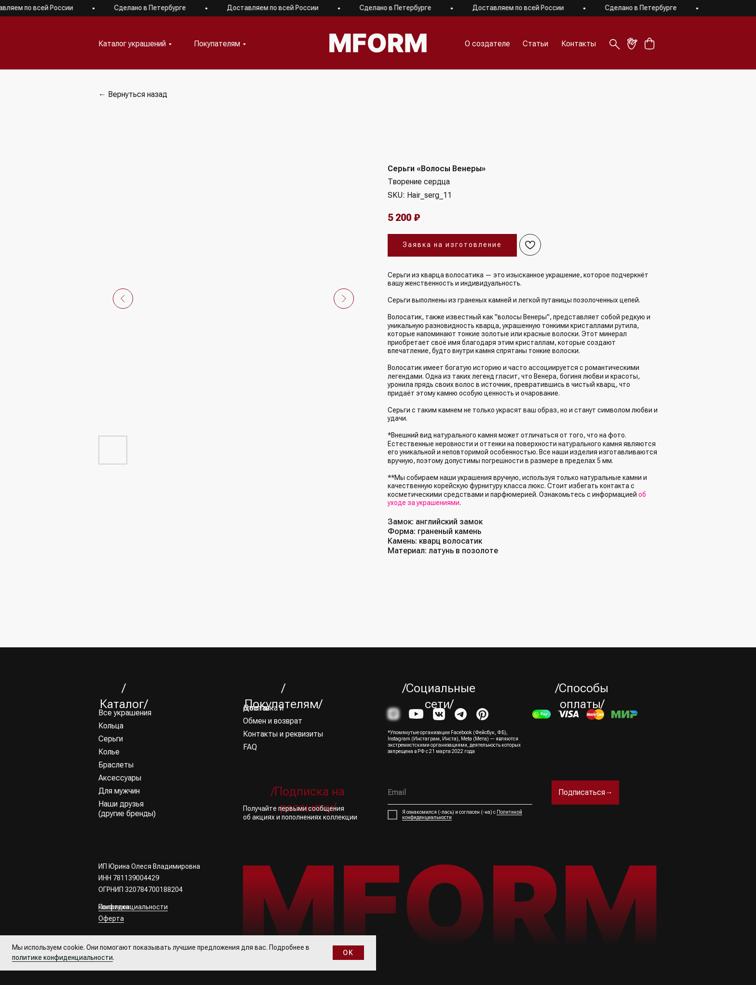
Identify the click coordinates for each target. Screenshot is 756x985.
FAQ (250, 747)
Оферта (111, 918)
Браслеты (116, 764)
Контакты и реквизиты (283, 734)
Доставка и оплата (263, 707)
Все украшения (124, 712)
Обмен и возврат (272, 720)
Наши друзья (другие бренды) (127, 808)
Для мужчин (119, 790)
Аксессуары (119, 777)
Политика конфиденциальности (133, 907)
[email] (460, 792)
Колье (109, 751)
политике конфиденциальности (62, 957)
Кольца (110, 725)
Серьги (110, 738)
